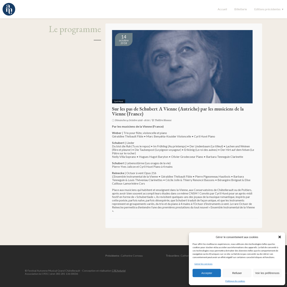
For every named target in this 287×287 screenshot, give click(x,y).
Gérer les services (203, 263)
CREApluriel (119, 270)
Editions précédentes (267, 9)
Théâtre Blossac (163, 120)
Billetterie (240, 9)
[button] (280, 237)
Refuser (237, 273)
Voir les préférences (267, 273)
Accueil (222, 9)
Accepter (206, 273)
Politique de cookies (235, 281)
